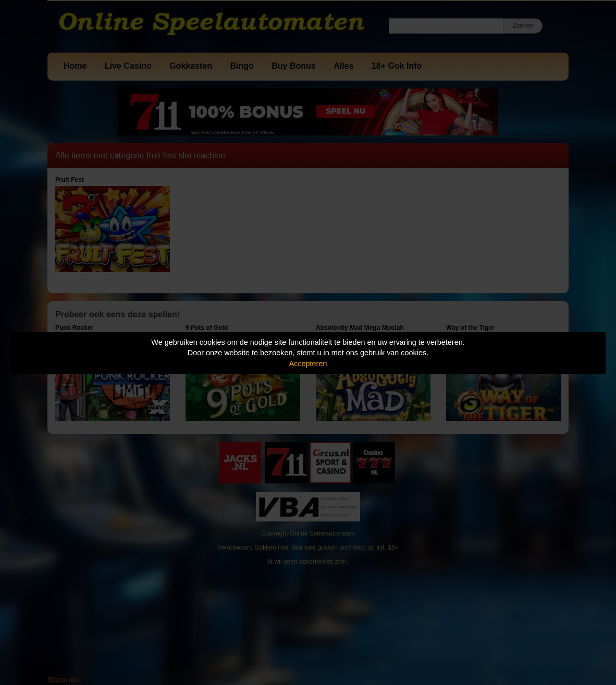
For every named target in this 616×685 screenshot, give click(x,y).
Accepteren (308, 363)
